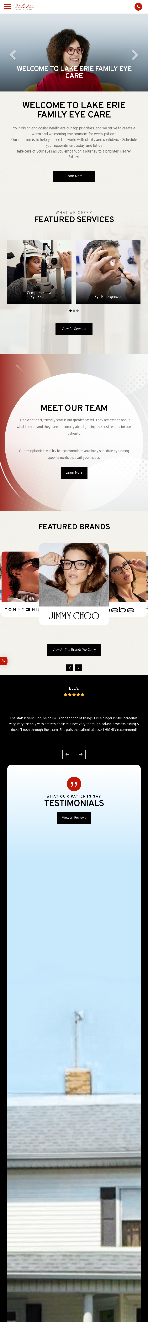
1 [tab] (70, 311)
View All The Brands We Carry (74, 650)
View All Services (74, 329)
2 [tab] (74, 311)
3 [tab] (77, 311)
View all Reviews (74, 818)
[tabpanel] (39, 272)
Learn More (74, 176)
